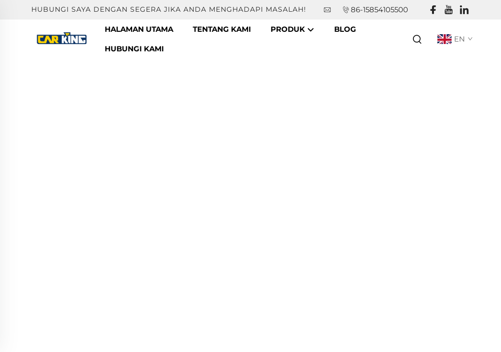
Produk (293, 29)
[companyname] (63, 38)
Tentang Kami (222, 29)
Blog (345, 29)
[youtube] (448, 10)
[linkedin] (464, 10)
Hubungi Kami (134, 48)
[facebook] (433, 10)
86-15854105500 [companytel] (379, 9)
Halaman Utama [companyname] (139, 29)
